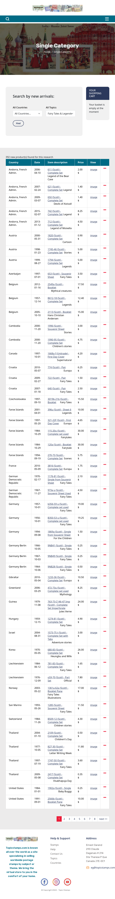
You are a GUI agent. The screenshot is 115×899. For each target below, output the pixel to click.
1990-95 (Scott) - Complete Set (57, 341)
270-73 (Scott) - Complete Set (56, 457)
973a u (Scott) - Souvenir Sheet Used (59, 491)
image (93, 169)
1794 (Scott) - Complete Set (55, 261)
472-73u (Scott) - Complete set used (58, 589)
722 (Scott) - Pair (57, 378)
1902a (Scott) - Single (59, 788)
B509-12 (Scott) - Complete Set (57, 720)
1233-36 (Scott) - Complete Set (57, 579)
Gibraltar (14, 577)
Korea (12, 649)
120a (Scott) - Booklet (59, 444)
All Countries (20, 107)
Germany (14, 504)
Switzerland (15, 719)
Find (18, 123)
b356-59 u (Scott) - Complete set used (58, 505)
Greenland (15, 587)
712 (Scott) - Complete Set (55, 223)
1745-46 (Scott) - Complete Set (57, 251)
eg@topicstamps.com (97, 867)
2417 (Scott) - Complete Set (55, 776)
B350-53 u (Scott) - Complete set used (58, 519)
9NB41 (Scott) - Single (60, 545)
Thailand (13, 732)
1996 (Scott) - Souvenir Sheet (56, 327)
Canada (13, 353)
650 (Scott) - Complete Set (55, 199)
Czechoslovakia (17, 399)
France (12, 465)
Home (47, 51)
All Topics (51, 107)
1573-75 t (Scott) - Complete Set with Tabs (58, 636)
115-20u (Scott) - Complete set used (58, 432)
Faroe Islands (16, 409)
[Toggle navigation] (107, 18)
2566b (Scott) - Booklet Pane (56, 800)
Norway (13, 688)
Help (53, 849)
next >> (103, 819)
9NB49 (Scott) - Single (60, 556)
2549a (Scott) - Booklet (55, 286)
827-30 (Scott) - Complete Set (56, 748)
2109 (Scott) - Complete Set (55, 734)
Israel (12, 632)
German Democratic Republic (15, 479)
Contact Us (56, 853)
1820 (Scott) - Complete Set (55, 237)
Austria (13, 235)
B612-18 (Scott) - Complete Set (57, 299)
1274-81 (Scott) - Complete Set (57, 620)
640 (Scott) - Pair (57, 388)
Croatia (13, 367)
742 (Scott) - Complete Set (55, 212)
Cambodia (14, 325)
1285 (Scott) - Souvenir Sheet (56, 706)
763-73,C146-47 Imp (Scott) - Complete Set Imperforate (59, 605)
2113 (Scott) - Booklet (59, 312)
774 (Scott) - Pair (57, 367)
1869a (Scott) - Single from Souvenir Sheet (59, 533)
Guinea (13, 601)
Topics (53, 858)
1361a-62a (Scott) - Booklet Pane (58, 689)
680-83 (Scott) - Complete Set (56, 651)
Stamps (54, 844)
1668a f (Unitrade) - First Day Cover (58, 355)
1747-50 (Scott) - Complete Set (57, 762)
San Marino (15, 705)
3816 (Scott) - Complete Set (55, 467)
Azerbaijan (15, 273)
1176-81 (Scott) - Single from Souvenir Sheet (59, 479)
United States (16, 788)
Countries (55, 862)
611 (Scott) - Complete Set (55, 171)
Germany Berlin (17, 545)
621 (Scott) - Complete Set (55, 188)
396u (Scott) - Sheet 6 (59, 409)
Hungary (13, 618)
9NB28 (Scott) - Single (60, 566)
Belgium (13, 284)
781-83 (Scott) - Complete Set (56, 665)
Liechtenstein (16, 663)
